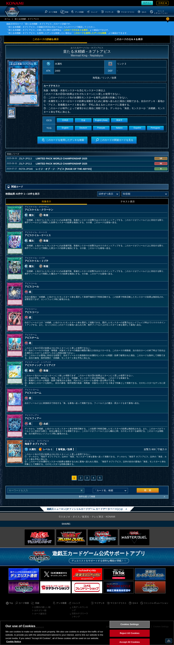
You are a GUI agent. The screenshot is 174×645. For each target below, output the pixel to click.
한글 (83, 120)
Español (137, 128)
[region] (87, 633)
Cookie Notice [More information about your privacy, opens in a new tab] (13, 641)
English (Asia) (101, 120)
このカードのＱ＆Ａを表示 (75, 30)
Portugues (155, 128)
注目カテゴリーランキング (80, 615)
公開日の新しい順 (42, 607)
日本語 (65, 120)
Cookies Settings (129, 624)
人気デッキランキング (80, 608)
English (65, 128)
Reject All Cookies (129, 633)
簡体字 (119, 120)
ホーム (7, 19)
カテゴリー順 (40, 610)
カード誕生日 (40, 613)
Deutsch (83, 128)
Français (101, 128)
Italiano (119, 128)
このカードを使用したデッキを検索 (90, 33)
